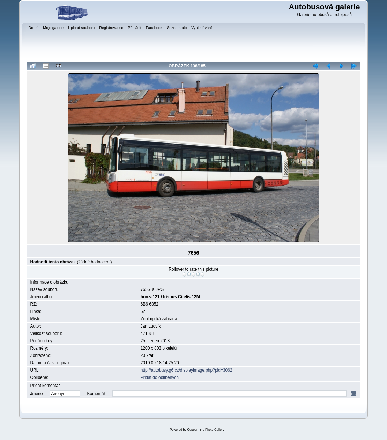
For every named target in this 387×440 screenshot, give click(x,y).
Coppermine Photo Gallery (205, 429)
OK (353, 394)
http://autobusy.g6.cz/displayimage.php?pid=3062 (186, 370)
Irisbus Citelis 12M (181, 296)
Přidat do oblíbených (160, 377)
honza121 (150, 296)
